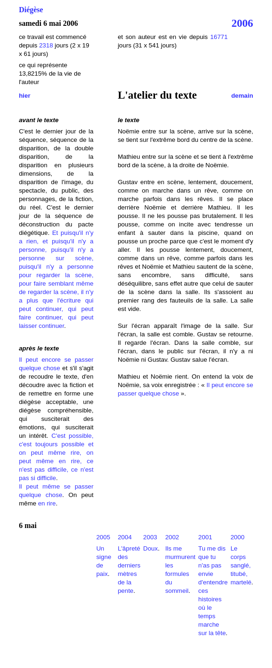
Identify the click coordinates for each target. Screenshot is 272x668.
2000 (238, 537)
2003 (150, 537)
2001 (205, 537)
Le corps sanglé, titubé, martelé (241, 565)
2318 (46, 45)
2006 (242, 23)
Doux (150, 548)
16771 (219, 36)
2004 (125, 537)
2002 (172, 537)
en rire (47, 503)
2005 (103, 537)
